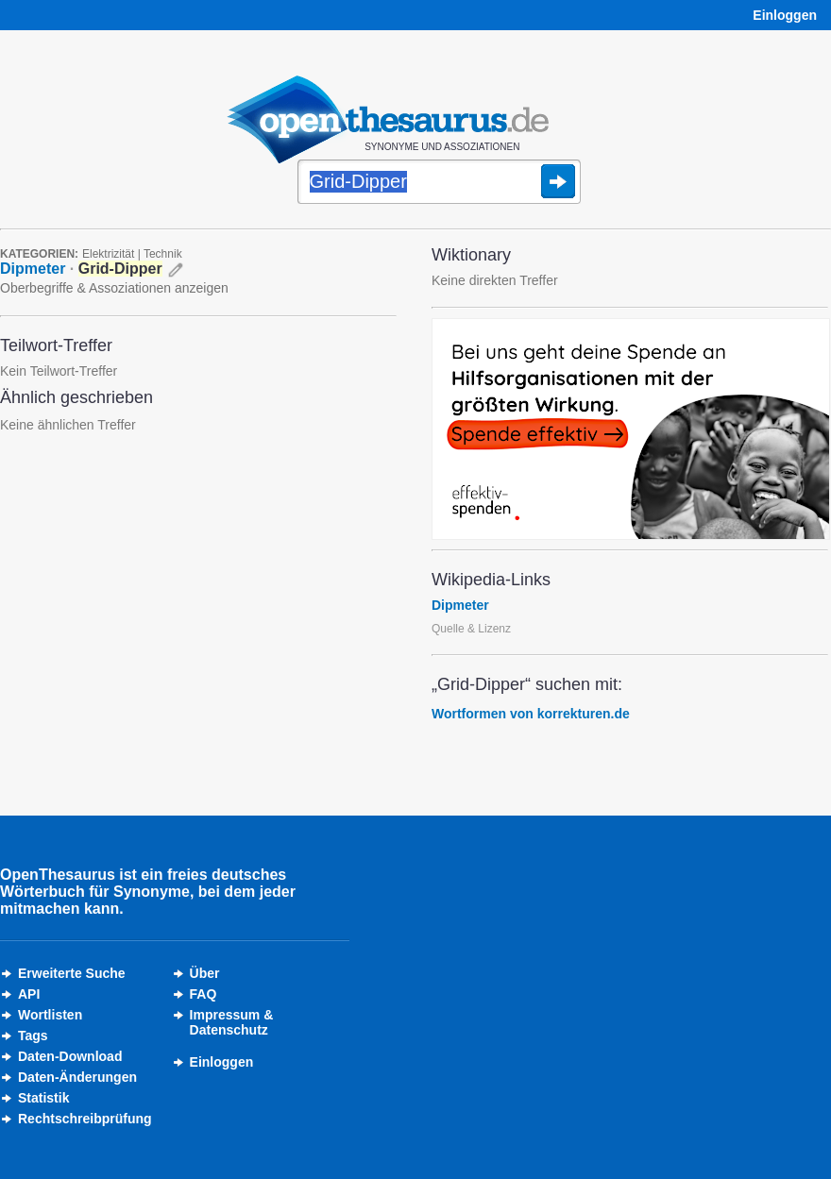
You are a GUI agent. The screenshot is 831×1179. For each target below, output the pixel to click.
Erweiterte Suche (72, 973)
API (29, 994)
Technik (163, 254)
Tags (33, 1035)
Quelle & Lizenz (471, 628)
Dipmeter (32, 269)
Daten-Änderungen (77, 1077)
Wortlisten (50, 1014)
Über (205, 973)
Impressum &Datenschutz (232, 1022)
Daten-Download (70, 1056)
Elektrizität (108, 254)
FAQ (203, 994)
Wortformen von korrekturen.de (531, 713)
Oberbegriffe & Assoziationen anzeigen (114, 287)
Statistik (43, 1097)
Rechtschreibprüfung (85, 1118)
